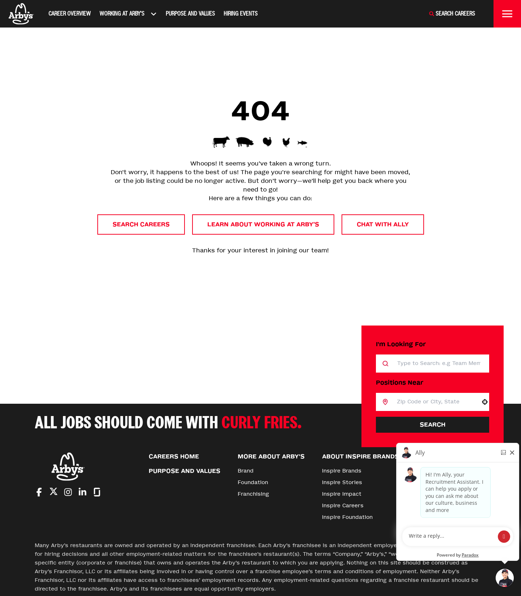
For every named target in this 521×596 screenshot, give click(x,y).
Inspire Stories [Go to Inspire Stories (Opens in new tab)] (342, 482)
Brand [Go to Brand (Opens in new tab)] (246, 471)
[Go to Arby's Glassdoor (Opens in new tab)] (97, 492)
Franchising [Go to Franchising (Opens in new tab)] (253, 494)
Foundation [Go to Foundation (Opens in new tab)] (253, 482)
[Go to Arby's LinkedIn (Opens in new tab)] (82, 492)
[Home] (21, 14)
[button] (485, 402)
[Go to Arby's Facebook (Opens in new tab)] (39, 492)
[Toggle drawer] (507, 14)
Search (432, 424)
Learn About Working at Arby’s (263, 224)
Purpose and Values (190, 13)
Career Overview (69, 13)
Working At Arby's (128, 13)
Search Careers (141, 224)
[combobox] (434, 402)
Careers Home (174, 456)
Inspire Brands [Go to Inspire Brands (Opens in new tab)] (341, 471)
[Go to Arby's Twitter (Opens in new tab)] (53, 492)
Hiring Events (241, 13)
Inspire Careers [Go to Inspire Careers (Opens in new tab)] (343, 506)
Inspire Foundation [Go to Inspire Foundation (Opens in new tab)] (347, 517)
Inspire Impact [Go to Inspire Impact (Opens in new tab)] (341, 494)
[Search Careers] (452, 13)
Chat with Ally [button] (383, 224)
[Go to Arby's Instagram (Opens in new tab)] (68, 492)
